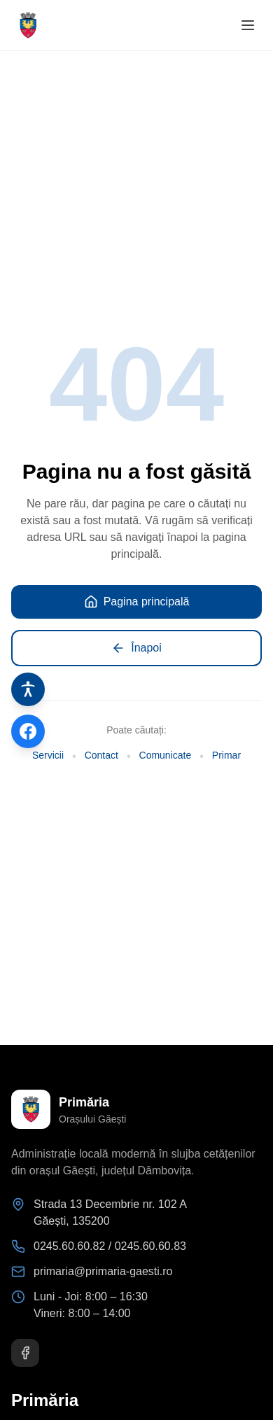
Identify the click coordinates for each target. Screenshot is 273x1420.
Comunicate (165, 755)
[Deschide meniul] (248, 25)
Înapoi (136, 648)
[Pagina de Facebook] (28, 731)
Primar (226, 755)
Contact (101, 755)
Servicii (48, 755)
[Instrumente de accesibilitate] (28, 689)
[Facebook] (25, 1353)
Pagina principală (137, 602)
